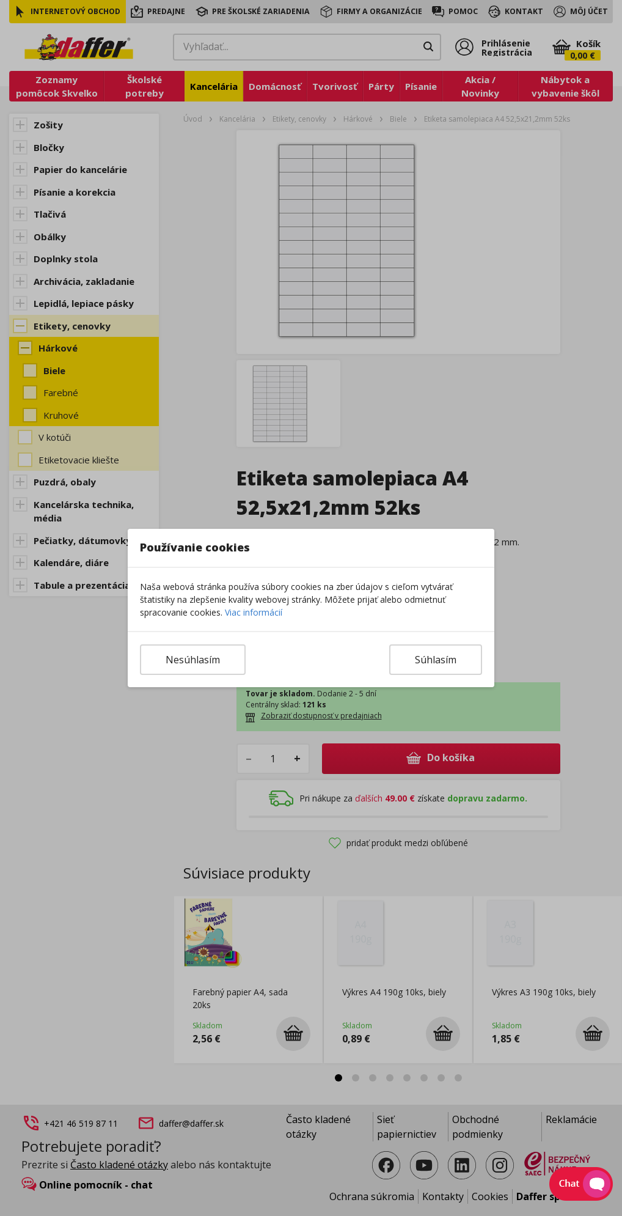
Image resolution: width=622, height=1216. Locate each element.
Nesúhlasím (193, 659)
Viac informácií (253, 612)
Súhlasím (435, 659)
